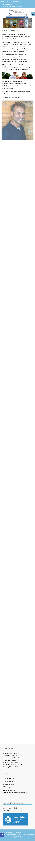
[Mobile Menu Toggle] (2, 13)
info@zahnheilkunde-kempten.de (15, 6)
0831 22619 (8, 4)
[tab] (15, 24)
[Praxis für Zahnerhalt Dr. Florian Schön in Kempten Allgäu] (17, 13)
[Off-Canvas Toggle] (33, 14)
